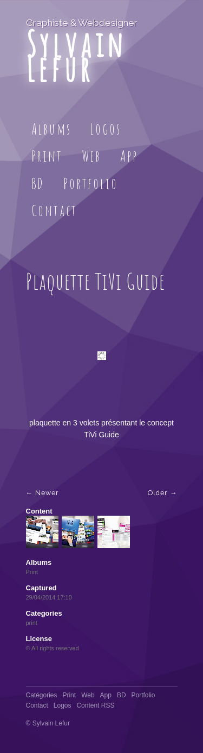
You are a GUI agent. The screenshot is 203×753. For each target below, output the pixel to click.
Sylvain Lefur (76, 56)
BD (38, 183)
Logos (105, 128)
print (31, 622)
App (128, 155)
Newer (47, 493)
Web (91, 155)
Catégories (41, 695)
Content (39, 511)
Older (158, 493)
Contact (54, 210)
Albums (51, 128)
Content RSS (95, 705)
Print (47, 155)
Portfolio (90, 183)
